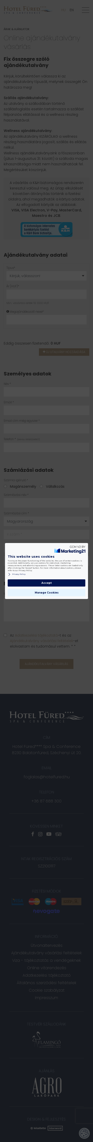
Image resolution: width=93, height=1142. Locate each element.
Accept (46, 583)
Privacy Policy (17, 574)
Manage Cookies (47, 592)
